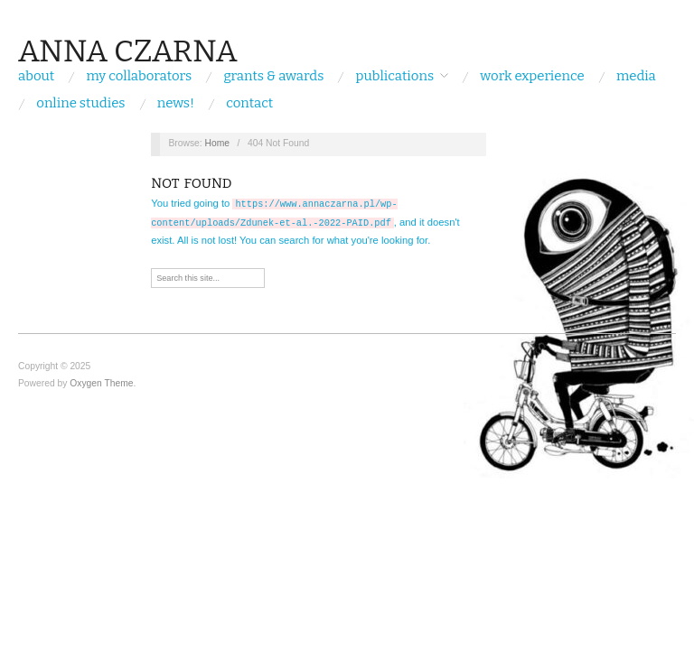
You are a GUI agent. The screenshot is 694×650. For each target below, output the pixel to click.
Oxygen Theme (101, 381)
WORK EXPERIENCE (532, 76)
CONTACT (249, 103)
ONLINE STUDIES (80, 103)
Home (217, 143)
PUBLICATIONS (395, 76)
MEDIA (636, 76)
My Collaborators (139, 76)
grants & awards (273, 76)
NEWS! (175, 103)
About (36, 76)
